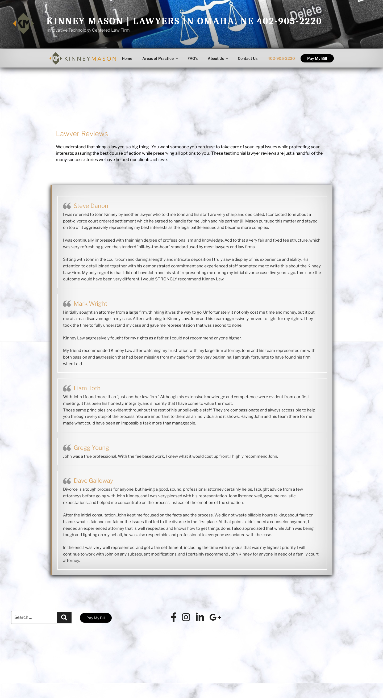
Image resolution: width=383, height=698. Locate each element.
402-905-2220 (281, 58)
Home (127, 58)
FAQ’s (193, 58)
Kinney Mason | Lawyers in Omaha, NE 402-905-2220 (184, 21)
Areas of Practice (160, 58)
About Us (218, 58)
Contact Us (247, 58)
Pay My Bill (317, 58)
